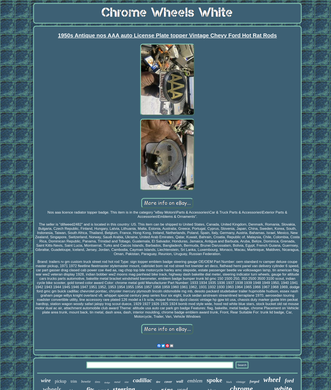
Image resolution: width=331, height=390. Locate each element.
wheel (272, 379)
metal (117, 381)
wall (179, 381)
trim (74, 381)
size (127, 381)
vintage (240, 381)
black (229, 382)
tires (97, 381)
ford (289, 380)
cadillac (142, 380)
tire (158, 381)
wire (46, 380)
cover (168, 381)
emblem (194, 380)
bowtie (86, 381)
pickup (60, 381)
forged (254, 381)
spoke (214, 380)
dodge (107, 382)
